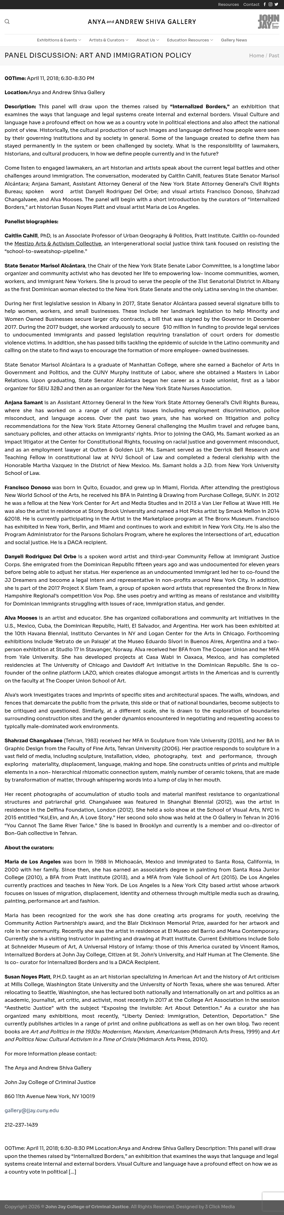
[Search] (7, 22)
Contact (251, 4)
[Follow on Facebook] (264, 4)
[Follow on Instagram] (270, 4)
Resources (228, 4)
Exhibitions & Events (59, 40)
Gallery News (234, 40)
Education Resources (190, 40)
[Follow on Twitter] (276, 4)
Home (256, 55)
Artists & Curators (108, 40)
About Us (147, 40)
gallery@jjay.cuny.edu (32, 1110)
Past (274, 55)
